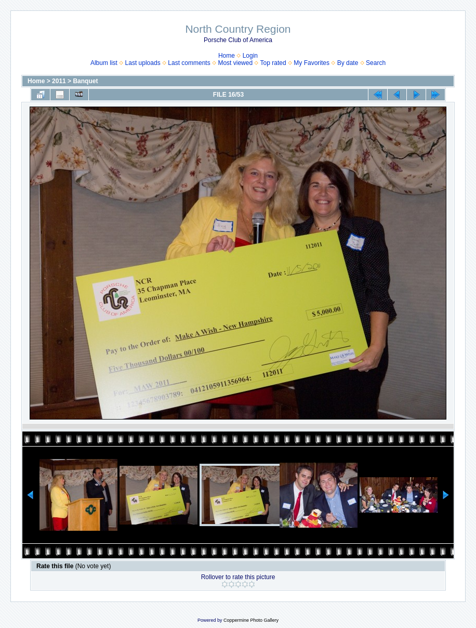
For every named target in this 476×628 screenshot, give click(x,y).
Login (250, 55)
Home (226, 55)
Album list (103, 63)
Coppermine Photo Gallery (251, 620)
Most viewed (235, 63)
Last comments (189, 63)
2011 (59, 81)
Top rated (273, 63)
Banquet (85, 81)
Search (376, 63)
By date (348, 63)
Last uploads (143, 63)
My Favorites (311, 63)
